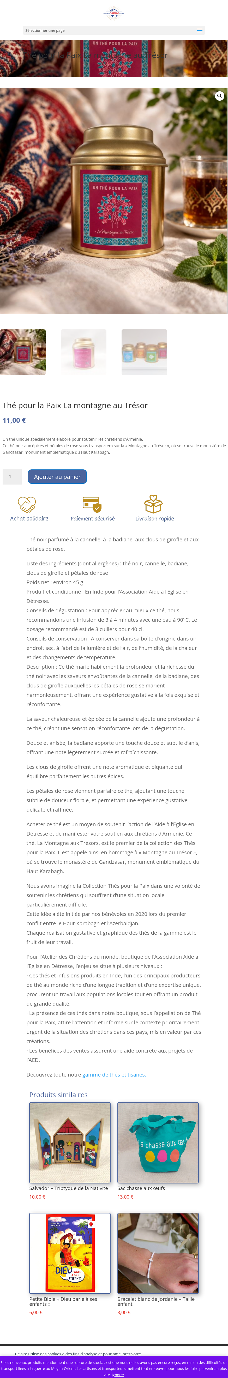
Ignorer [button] (118, 1374)
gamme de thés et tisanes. (114, 1074)
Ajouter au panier (57, 476)
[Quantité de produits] (12, 477)
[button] (219, 96)
